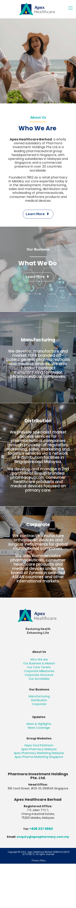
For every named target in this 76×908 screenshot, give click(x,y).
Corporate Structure (39, 675)
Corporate (39, 704)
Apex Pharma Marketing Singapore (39, 757)
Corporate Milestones (39, 671)
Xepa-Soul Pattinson (38, 745)
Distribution (39, 700)
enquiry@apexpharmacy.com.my (43, 837)
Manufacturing (39, 696)
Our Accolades (39, 679)
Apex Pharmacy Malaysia (39, 749)
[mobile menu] (70, 8)
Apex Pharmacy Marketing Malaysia (39, 753)
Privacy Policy (39, 860)
